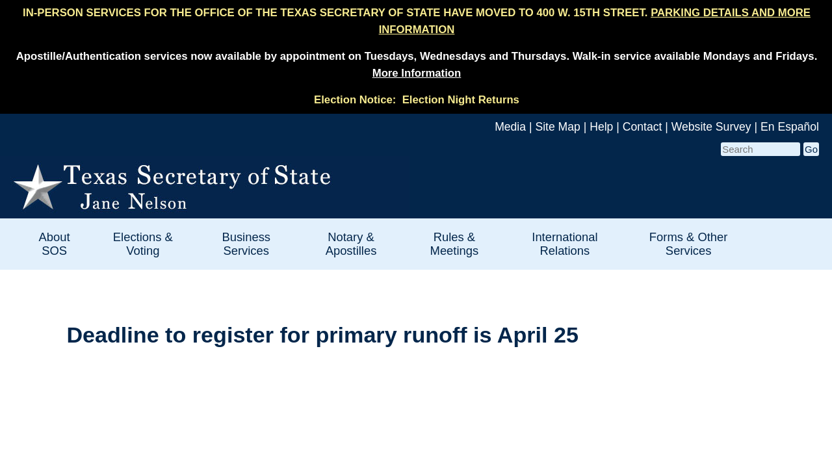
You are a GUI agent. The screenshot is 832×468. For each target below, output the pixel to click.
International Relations (564, 243)
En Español (789, 126)
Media (510, 126)
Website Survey (711, 126)
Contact (642, 126)
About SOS (54, 243)
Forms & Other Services (688, 243)
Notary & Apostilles (351, 243)
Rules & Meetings (454, 243)
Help (601, 126)
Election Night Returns (460, 100)
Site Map (557, 126)
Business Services (246, 243)
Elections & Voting (143, 243)
